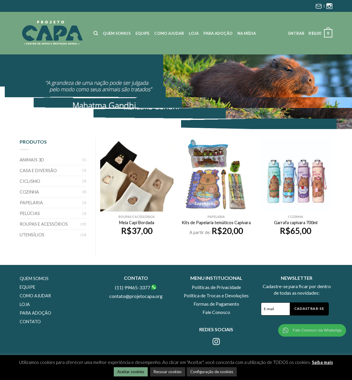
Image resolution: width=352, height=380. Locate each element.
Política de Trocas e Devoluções (216, 295)
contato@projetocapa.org (136, 296)
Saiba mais (322, 362)
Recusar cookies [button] (168, 371)
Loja (194, 33)
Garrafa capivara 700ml (295, 222)
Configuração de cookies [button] (211, 371)
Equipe (142, 33)
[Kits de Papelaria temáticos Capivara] (216, 174)
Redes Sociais (216, 329)
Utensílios (32, 234)
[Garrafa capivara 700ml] (295, 174)
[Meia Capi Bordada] (137, 174)
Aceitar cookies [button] (130, 371)
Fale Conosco (216, 312)
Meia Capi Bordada (136, 222)
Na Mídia (246, 33)
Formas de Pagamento (216, 304)
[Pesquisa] (96, 33)
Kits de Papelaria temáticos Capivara (216, 222)
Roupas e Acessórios (44, 224)
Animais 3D (32, 159)
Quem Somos (117, 33)
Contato (30, 321)
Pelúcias (30, 213)
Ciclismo (30, 181)
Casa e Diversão (38, 170)
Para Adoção (218, 33)
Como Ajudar (169, 33)
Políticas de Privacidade (216, 287)
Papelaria (31, 202)
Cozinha (29, 191)
